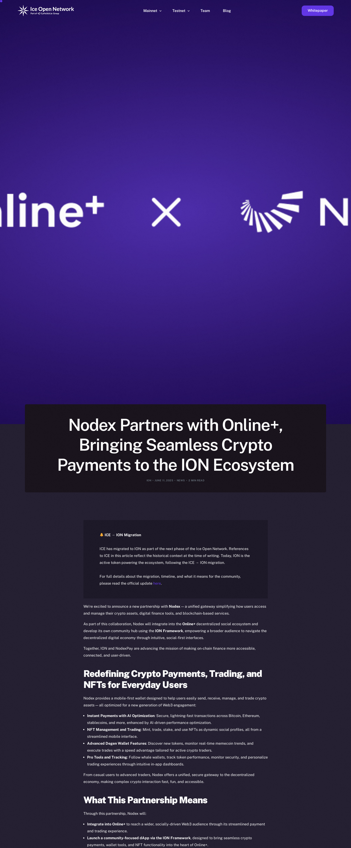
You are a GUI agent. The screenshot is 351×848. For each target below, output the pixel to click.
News (181, 480)
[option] (127, 844)
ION (149, 480)
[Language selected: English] (233, 844)
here (157, 583)
